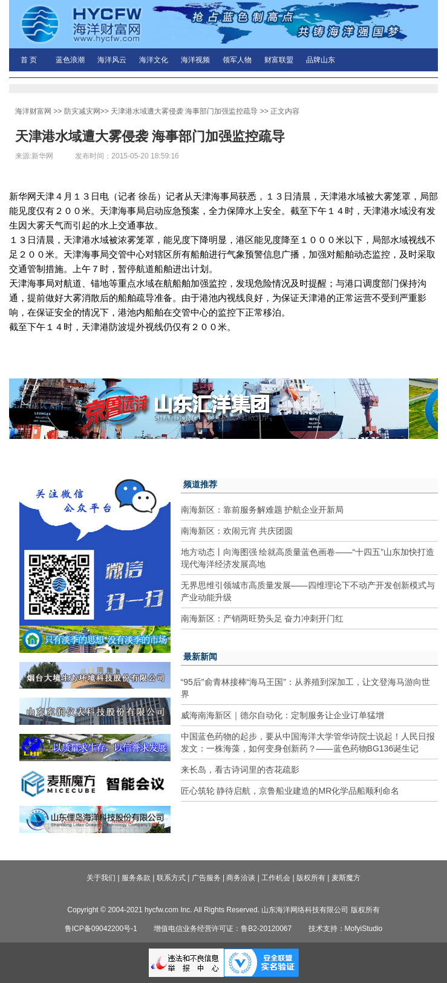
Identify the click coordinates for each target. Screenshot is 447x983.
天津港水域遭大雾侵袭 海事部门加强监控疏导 (184, 111)
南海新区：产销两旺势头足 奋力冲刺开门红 (262, 618)
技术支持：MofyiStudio (345, 928)
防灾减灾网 (82, 111)
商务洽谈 (240, 878)
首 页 (29, 60)
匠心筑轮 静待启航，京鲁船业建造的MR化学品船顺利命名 (290, 791)
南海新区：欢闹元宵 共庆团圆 (237, 531)
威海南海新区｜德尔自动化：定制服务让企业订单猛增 (282, 715)
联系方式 (171, 878)
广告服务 (206, 878)
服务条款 (136, 878)
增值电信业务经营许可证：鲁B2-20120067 (223, 928)
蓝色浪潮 (70, 60)
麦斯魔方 (346, 878)
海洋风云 (111, 60)
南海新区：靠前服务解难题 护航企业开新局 (262, 509)
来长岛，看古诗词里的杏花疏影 (240, 769)
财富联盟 (278, 60)
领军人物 (237, 60)
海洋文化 (153, 60)
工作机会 (275, 878)
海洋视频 (195, 60)
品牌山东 (320, 60)
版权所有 (310, 878)
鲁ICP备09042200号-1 (101, 928)
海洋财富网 (33, 111)
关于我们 (101, 878)
